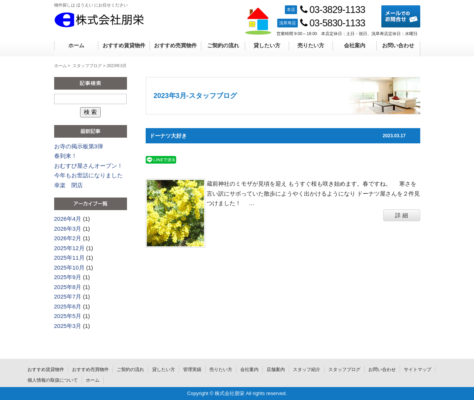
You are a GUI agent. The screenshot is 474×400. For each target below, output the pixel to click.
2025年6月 (68, 306)
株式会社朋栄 (99, 19)
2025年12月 (69, 248)
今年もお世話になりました (88, 175)
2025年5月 (68, 316)
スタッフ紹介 (306, 369)
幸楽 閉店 (68, 185)
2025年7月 (68, 296)
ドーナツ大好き (168, 136)
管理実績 (192, 369)
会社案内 (354, 45)
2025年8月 (68, 287)
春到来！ (65, 156)
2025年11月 (69, 257)
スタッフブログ (87, 65)
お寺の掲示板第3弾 (78, 146)
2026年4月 (68, 218)
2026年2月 (68, 238)
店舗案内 (276, 369)
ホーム (76, 45)
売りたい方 (310, 45)
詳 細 (401, 215)
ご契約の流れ (223, 45)
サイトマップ (417, 369)
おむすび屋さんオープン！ (88, 165)
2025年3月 (68, 326)
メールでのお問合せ (400, 16)
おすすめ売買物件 (175, 45)
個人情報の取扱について (52, 380)
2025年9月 (68, 277)
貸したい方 (267, 45)
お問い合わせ (398, 45)
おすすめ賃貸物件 (124, 45)
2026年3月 (68, 228)
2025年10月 (69, 267)
